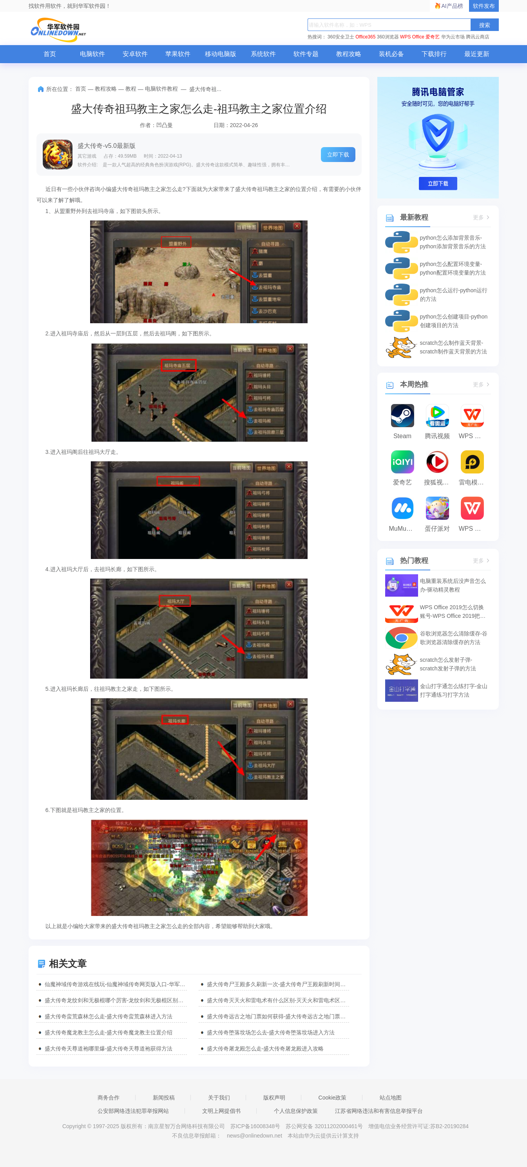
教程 (130, 89)
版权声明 (274, 1097)
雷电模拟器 (474, 482)
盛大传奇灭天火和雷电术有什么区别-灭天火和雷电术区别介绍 (278, 1000)
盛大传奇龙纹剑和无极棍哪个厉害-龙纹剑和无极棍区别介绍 (116, 1000)
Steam (402, 436)
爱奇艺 (433, 37)
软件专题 (306, 54)
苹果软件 (177, 54)
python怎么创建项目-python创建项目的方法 (454, 320)
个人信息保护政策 (296, 1111)
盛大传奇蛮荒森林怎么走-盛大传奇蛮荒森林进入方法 (109, 1016)
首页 (49, 54)
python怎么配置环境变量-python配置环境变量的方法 (453, 268)
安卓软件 (135, 54)
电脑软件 (92, 54)
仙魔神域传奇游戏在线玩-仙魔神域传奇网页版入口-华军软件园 (116, 984)
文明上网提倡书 (221, 1111)
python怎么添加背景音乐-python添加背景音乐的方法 (453, 242)
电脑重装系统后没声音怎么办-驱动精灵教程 (453, 585)
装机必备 (391, 54)
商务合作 (109, 1097)
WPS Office (412, 37)
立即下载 (338, 154)
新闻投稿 (164, 1097)
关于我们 (219, 1097)
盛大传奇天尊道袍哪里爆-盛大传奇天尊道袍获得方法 (109, 1048)
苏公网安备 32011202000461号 (325, 1126)
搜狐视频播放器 (439, 482)
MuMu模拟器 (404, 528)
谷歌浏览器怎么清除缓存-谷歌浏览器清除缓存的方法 (454, 637)
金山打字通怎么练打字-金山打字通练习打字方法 (454, 690)
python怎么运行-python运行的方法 (454, 294)
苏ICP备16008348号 (255, 1126)
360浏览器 (388, 37)
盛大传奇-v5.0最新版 (107, 145)
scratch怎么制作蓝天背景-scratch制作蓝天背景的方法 (453, 347)
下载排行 (434, 54)
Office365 (365, 37)
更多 (482, 217)
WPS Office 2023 (474, 528)
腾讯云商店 (477, 37)
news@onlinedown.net (254, 1135)
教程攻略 (348, 54)
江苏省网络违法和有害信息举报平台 (379, 1111)
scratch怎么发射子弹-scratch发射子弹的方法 (448, 664)
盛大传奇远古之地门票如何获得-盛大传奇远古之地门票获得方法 (278, 1016)
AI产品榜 (452, 6)
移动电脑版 (220, 54)
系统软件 (263, 54)
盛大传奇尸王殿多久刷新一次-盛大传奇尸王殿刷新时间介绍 (278, 984)
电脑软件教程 (161, 89)
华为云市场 (453, 37)
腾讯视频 (437, 436)
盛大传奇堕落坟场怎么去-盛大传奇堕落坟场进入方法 (271, 1032)
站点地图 (391, 1097)
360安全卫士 (341, 37)
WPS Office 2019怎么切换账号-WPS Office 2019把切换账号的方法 (453, 612)
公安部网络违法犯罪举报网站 (133, 1111)
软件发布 (484, 6)
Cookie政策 (333, 1097)
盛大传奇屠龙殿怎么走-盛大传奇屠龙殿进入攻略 (265, 1048)
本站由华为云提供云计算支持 (323, 1135)
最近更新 (476, 54)
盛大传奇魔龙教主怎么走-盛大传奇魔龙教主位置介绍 (109, 1032)
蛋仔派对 (437, 528)
